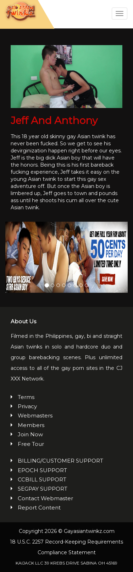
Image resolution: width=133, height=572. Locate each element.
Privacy (27, 406)
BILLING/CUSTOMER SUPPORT (60, 460)
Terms (26, 397)
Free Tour (31, 444)
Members (31, 425)
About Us (23, 321)
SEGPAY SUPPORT (42, 488)
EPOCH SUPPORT (42, 470)
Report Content (39, 507)
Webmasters (35, 415)
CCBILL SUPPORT (42, 479)
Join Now (30, 434)
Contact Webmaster (45, 498)
